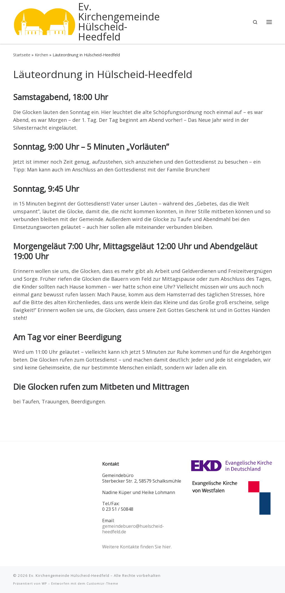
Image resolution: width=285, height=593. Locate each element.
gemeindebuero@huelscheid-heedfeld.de (133, 529)
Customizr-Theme (102, 583)
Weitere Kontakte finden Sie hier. (137, 547)
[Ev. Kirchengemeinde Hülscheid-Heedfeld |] (44, 21)
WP (44, 583)
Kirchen (41, 54)
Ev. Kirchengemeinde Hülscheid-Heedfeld (69, 575)
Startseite (21, 54)
